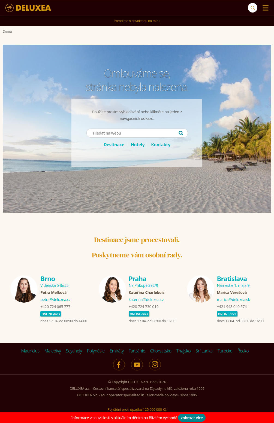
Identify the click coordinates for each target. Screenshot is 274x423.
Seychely (74, 351)
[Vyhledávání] (252, 8)
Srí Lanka (204, 351)
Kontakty (160, 145)
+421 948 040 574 (232, 306)
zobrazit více (192, 417)
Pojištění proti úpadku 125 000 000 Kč (137, 409)
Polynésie (96, 351)
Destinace (114, 145)
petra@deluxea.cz (55, 299)
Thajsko (183, 351)
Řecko (243, 351)
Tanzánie (137, 351)
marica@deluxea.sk (233, 299)
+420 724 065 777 (55, 306)
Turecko (225, 351)
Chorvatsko (160, 351)
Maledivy (52, 351)
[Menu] (264, 7)
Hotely (138, 145)
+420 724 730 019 (143, 306)
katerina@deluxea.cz (146, 299)
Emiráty (117, 351)
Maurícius (30, 351)
